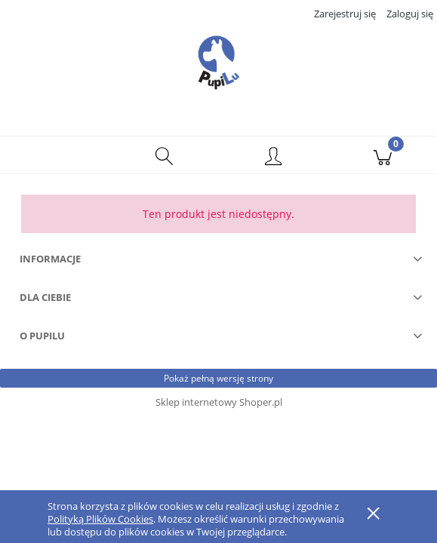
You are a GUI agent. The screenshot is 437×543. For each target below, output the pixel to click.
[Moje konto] (273, 158)
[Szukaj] (164, 155)
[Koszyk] (382, 155)
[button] (54, 155)
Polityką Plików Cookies (100, 519)
